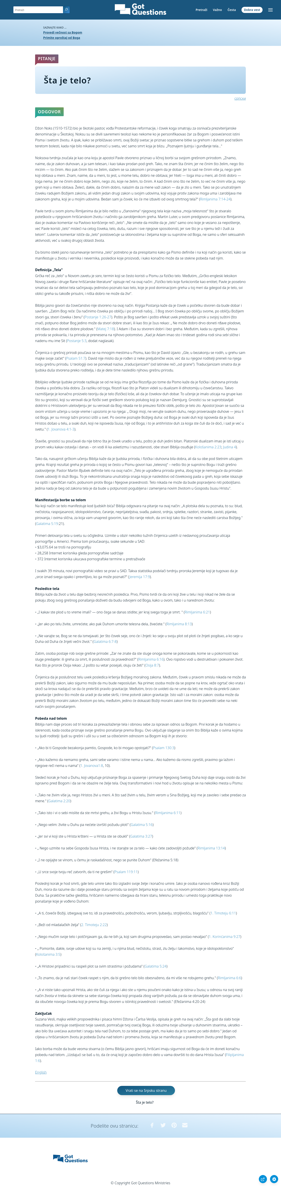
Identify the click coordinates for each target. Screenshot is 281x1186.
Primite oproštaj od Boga (61, 38)
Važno (217, 10)
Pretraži (201, 10)
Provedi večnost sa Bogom (62, 32)
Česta (231, 10)
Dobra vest (252, 10)
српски (240, 98)
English (41, 1072)
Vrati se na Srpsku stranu (146, 1090)
